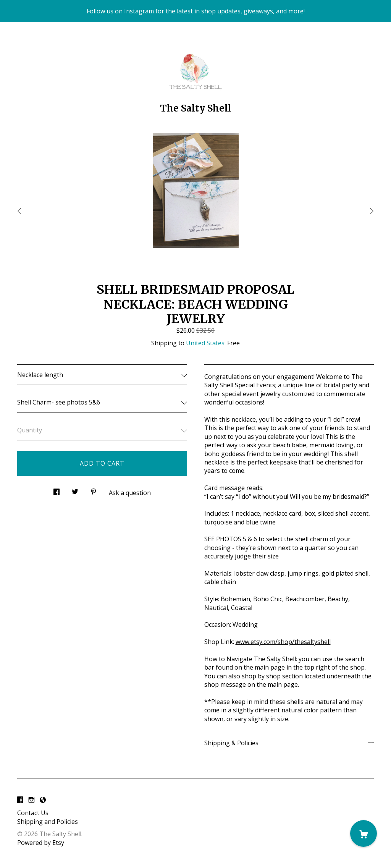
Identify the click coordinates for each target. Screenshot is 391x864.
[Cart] (363, 833)
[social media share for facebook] (56, 489)
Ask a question (130, 493)
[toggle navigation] (369, 72)
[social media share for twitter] (75, 489)
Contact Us (32, 813)
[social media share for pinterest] (93, 489)
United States (205, 343)
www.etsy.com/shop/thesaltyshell (283, 641)
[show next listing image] (355, 209)
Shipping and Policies (47, 821)
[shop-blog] (43, 800)
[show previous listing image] (36, 209)
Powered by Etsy (40, 842)
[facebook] (20, 800)
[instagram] (31, 800)
